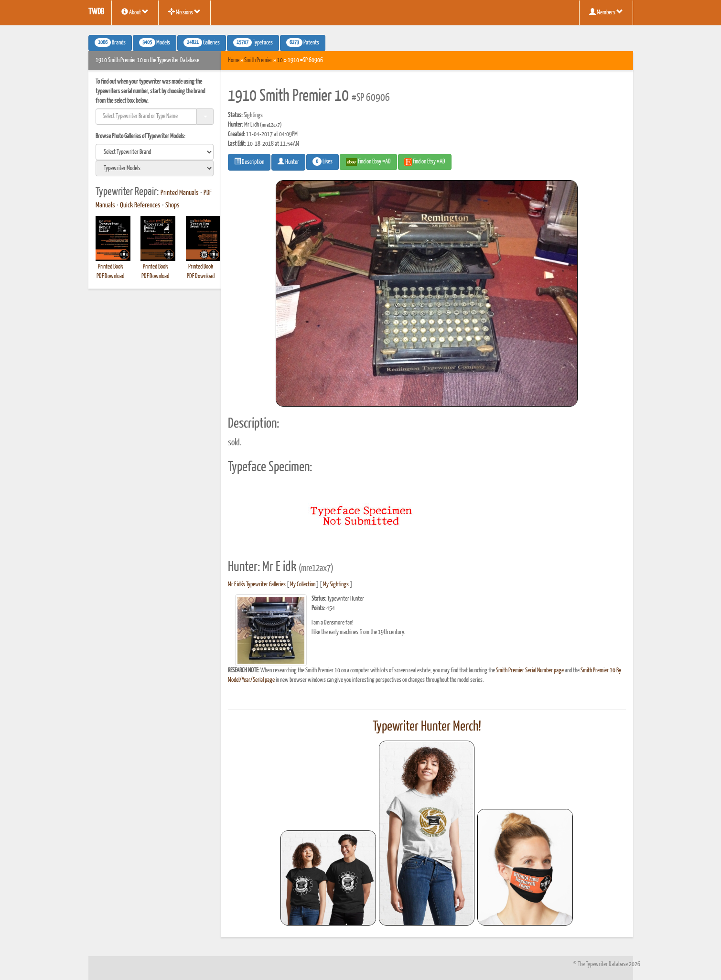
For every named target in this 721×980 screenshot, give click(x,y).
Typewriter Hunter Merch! (427, 726)
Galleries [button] (201, 42)
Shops (172, 205)
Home (233, 60)
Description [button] (249, 161)
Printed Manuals (180, 193)
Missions (184, 12)
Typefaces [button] (253, 42)
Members (606, 12)
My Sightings (336, 585)
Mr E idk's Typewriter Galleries (257, 585)
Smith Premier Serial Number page (530, 671)
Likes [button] (322, 161)
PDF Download (110, 276)
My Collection (302, 585)
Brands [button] (110, 42)
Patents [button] (302, 42)
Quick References (140, 205)
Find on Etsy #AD (424, 162)
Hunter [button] (288, 161)
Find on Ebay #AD (368, 162)
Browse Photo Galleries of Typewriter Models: (140, 136)
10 (280, 60)
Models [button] (154, 42)
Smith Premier (258, 60)
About (135, 12)
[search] (155, 152)
